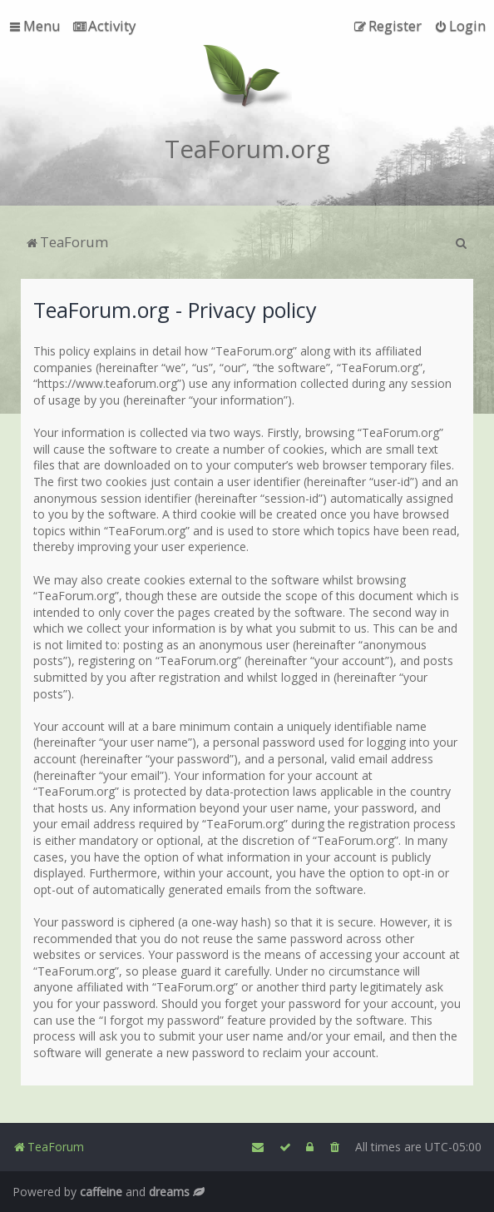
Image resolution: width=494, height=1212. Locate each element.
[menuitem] (104, 25)
